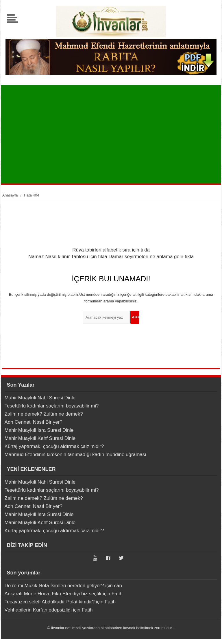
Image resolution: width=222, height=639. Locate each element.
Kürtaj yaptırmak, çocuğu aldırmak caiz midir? (54, 446)
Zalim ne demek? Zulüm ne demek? (44, 414)
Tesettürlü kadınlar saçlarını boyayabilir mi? (52, 406)
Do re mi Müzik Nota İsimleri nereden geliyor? (54, 585)
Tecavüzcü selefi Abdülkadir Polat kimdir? (50, 602)
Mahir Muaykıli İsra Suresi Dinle (39, 430)
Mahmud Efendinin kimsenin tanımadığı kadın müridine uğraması (75, 454)
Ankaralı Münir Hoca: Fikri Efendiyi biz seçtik (53, 593)
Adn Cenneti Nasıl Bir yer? (33, 422)
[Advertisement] (112, 134)
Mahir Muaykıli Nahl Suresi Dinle (40, 398)
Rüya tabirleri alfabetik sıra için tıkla (110, 250)
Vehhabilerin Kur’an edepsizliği (38, 610)
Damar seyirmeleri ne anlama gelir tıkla (151, 256)
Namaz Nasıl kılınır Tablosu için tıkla (67, 256)
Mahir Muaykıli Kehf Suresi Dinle (40, 438)
